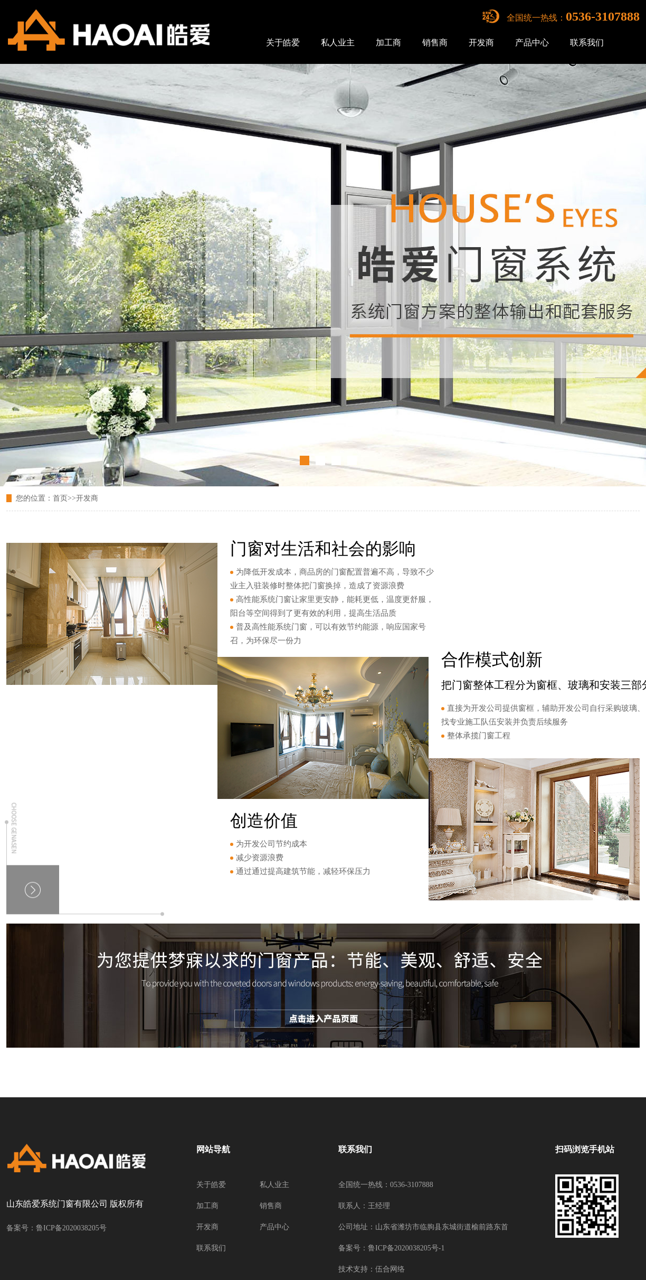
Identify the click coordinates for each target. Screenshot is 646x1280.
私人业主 (338, 42)
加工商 (388, 42)
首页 (60, 498)
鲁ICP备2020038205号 (71, 1228)
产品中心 (532, 42)
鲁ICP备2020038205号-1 (406, 1248)
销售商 (435, 42)
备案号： (353, 1248)
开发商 (481, 42)
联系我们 (587, 42)
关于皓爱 (283, 42)
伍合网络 (390, 1269)
